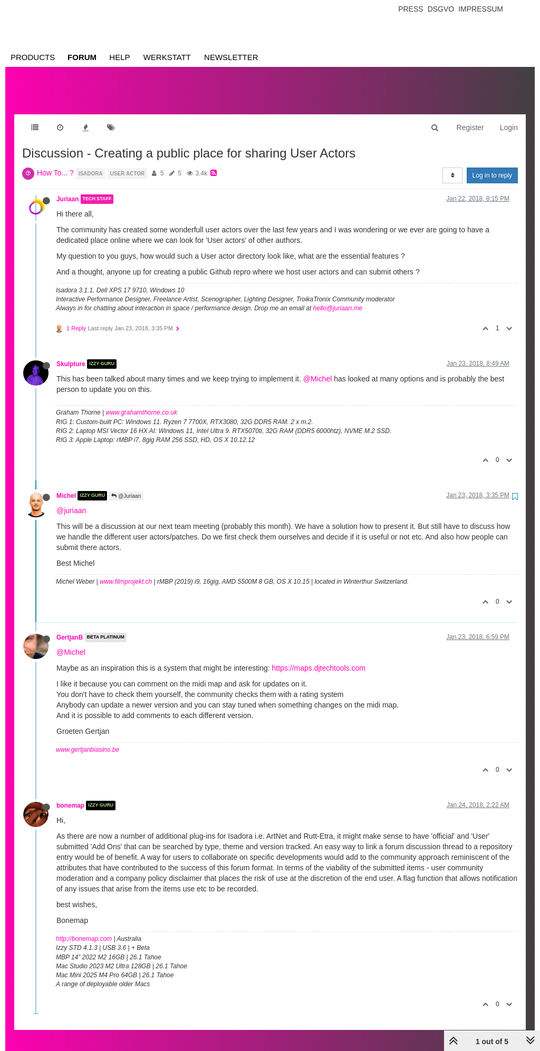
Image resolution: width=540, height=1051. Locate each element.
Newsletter (231, 57)
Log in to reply (492, 165)
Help (119, 57)
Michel (66, 485)
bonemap (70, 795)
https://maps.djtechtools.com (318, 657)
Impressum (480, 9)
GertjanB (69, 627)
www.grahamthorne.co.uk (141, 402)
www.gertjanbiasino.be (87, 739)
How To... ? (55, 162)
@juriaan (71, 500)
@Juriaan (126, 485)
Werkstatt (167, 57)
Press (410, 9)
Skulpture (70, 353)
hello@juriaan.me (338, 297)
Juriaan (67, 188)
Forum (82, 57)
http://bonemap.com (84, 928)
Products (33, 57)
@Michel (317, 368)
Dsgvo (441, 9)
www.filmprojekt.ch (126, 571)
